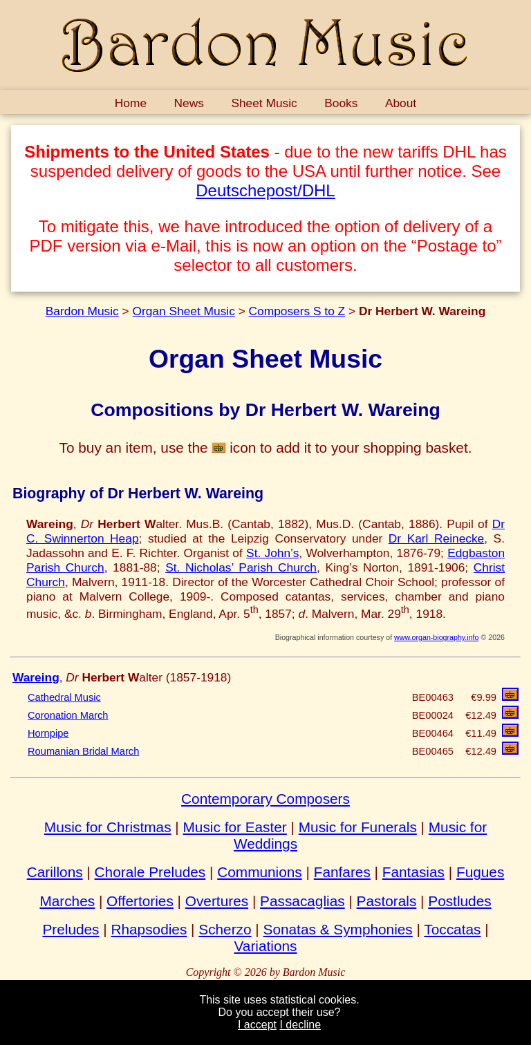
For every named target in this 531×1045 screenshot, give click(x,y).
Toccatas (452, 929)
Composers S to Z (297, 311)
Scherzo (224, 929)
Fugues (480, 872)
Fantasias (413, 872)
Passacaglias (302, 901)
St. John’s (272, 553)
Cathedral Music (64, 697)
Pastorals (387, 901)
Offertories (140, 901)
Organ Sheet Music (183, 311)
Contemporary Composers (265, 799)
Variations (265, 946)
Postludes (459, 901)
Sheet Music (264, 103)
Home (131, 103)
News (189, 103)
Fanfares (342, 872)
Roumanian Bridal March (83, 751)
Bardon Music (82, 311)
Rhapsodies (149, 929)
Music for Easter (235, 827)
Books (340, 103)
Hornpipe (48, 733)
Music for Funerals (358, 827)
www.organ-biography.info (436, 637)
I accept (257, 1024)
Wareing (35, 677)
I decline (300, 1024)
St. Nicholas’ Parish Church (241, 567)
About (400, 103)
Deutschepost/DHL (265, 190)
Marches (67, 901)
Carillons (55, 872)
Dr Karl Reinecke (436, 538)
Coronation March (68, 715)
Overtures (216, 901)
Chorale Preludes (150, 872)
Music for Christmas (107, 827)
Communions (259, 872)
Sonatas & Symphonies (338, 929)
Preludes (70, 929)
